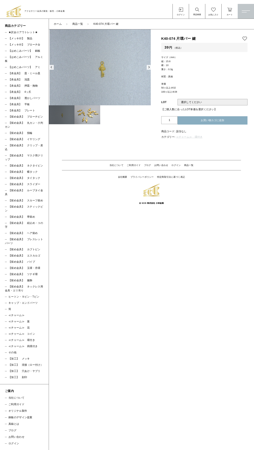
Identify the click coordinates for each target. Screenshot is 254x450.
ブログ (147, 165)
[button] (51, 67)
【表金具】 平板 (19, 104)
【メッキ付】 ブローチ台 (24, 44)
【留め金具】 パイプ (21, 261)
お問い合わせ (161, 165)
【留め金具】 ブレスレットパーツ (24, 241)
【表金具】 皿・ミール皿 (24, 73)
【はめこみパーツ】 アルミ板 (24, 59)
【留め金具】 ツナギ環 (23, 274)
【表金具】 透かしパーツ (24, 98)
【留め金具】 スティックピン (24, 208)
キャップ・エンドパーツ (23, 302)
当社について (116, 165)
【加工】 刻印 (17, 377)
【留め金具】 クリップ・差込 (24, 147)
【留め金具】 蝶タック (23, 171)
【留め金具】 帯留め (21, 216)
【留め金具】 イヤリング (24, 139)
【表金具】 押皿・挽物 (23, 85)
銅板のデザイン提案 (20, 417)
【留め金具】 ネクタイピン (25, 165)
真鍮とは (13, 423)
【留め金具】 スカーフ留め (25, 200)
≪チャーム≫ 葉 (19, 321)
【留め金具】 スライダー (24, 184)
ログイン (176, 165)
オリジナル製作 (17, 410)
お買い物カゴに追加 (212, 120)
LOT (164, 102)
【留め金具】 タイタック (24, 178)
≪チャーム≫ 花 (19, 327)
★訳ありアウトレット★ (23, 32)
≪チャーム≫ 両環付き (23, 346)
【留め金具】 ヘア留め (23, 233)
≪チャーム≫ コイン (21, 333)
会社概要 (122, 177)
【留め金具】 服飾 (20, 280)
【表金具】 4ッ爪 (19, 91)
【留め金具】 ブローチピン (25, 116)
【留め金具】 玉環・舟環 (24, 268)
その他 (12, 352)
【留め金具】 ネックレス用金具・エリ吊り (24, 288)
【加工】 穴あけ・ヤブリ (24, 371)
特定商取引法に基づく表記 (171, 177)
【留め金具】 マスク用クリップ (24, 157)
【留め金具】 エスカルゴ (24, 255)
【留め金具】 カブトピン (24, 249)
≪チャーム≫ (16, 315)
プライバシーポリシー (142, 177)
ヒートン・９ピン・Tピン (23, 296)
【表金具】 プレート (21, 110)
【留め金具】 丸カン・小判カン (24, 124)
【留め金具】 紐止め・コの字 (24, 225)
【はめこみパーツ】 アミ (24, 67)
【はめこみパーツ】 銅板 (24, 50)
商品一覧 (188, 165)
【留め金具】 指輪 (20, 133)
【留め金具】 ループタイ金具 (24, 192)
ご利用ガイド (134, 165)
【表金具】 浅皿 (19, 79)
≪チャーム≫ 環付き (189, 136)
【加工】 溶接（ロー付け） (25, 364)
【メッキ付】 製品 (20, 38)
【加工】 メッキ (19, 358)
